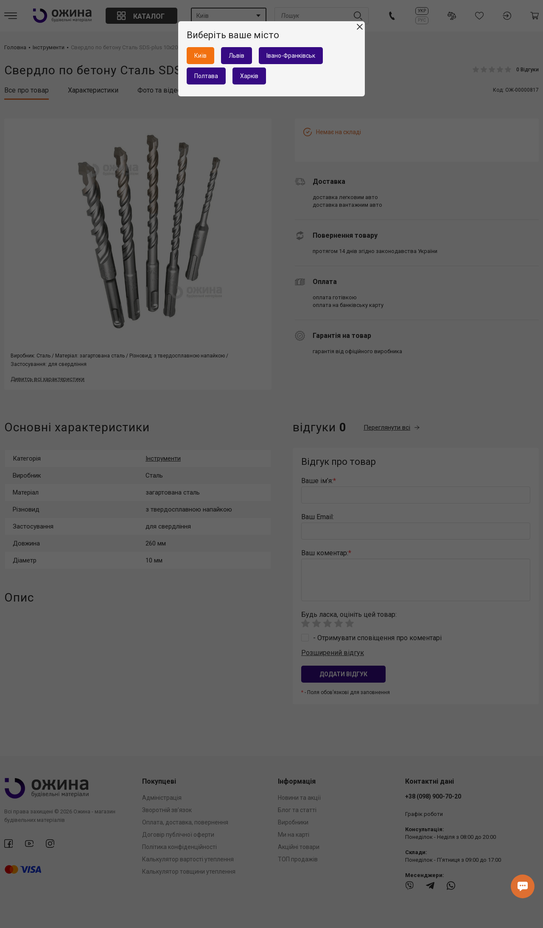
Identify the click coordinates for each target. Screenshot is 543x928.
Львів (236, 55)
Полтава (206, 76)
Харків (249, 76)
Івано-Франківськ (290, 55)
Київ (200, 55)
